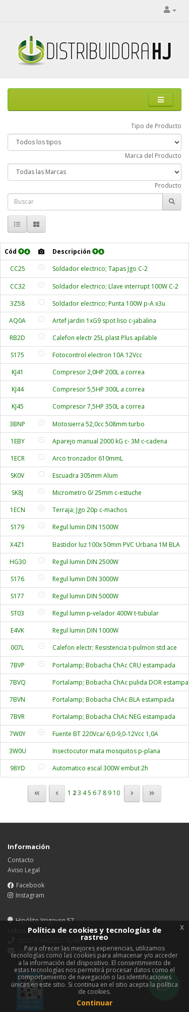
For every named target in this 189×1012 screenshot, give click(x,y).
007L (17, 647)
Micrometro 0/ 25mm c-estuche (97, 492)
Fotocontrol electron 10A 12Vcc (97, 355)
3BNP (17, 424)
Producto (168, 185)
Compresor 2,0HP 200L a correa (98, 372)
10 (116, 793)
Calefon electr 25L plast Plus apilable (104, 337)
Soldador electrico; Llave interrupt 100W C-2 (115, 286)
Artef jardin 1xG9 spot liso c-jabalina (104, 320)
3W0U (17, 751)
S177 (17, 596)
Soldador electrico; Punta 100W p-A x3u (108, 303)
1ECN (17, 509)
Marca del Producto (153, 155)
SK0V (17, 475)
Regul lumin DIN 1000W (85, 630)
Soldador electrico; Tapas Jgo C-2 (100, 268)
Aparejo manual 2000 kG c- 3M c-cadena (109, 441)
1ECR (18, 458)
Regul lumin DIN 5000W (85, 596)
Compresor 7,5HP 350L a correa (98, 406)
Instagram (30, 895)
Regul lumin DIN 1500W (85, 527)
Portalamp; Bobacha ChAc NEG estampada (113, 716)
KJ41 (18, 372)
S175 (17, 355)
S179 (17, 527)
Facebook (30, 885)
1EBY (18, 441)
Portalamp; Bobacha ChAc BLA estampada (113, 699)
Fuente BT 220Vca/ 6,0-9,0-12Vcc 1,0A (105, 733)
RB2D (17, 337)
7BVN (17, 699)
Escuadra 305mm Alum (85, 475)
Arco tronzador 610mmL (87, 458)
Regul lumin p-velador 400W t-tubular (105, 613)
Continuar (94, 1002)
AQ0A (17, 320)
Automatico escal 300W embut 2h (100, 768)
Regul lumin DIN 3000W (85, 579)
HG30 (18, 561)
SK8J (17, 492)
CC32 (17, 286)
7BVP (17, 665)
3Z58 (17, 303)
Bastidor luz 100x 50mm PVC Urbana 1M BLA (116, 544)
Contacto (21, 860)
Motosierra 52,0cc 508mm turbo (98, 424)
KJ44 (18, 389)
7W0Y (18, 733)
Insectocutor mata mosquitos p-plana (106, 751)
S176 (17, 579)
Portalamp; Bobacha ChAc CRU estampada (113, 665)
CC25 (17, 268)
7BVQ (18, 682)
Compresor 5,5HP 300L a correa (98, 389)
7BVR (17, 716)
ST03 (17, 613)
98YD (17, 768)
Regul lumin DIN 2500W (85, 561)
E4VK (17, 630)
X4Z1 (17, 544)
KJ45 (18, 406)
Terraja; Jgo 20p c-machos (89, 509)
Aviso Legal (24, 870)
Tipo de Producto (156, 126)
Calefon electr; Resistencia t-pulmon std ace (114, 647)
